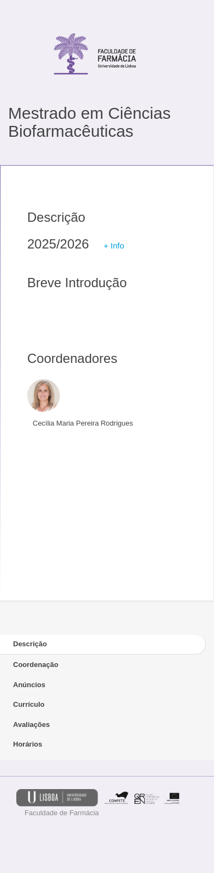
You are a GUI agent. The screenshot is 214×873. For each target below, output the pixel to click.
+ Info (113, 245)
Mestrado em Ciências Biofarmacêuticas (89, 122)
